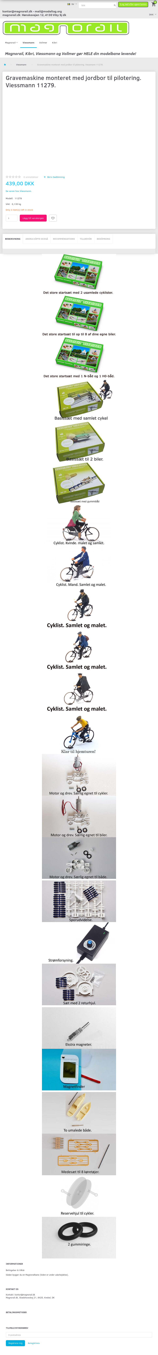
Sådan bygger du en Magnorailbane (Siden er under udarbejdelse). (37, 1274)
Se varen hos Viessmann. (19, 190)
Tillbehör (86, 238)
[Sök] (115, 5)
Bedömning (103, 238)
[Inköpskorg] (154, 4)
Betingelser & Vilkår (15, 1270)
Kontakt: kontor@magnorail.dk (20, 1294)
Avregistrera (34, 1343)
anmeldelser (31, 176)
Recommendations (64, 238)
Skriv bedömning (56, 176)
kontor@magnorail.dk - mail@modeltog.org (32, 11)
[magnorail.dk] (66, 27)
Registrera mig (15, 1343)
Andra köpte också (36, 238)
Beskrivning (12, 238)
